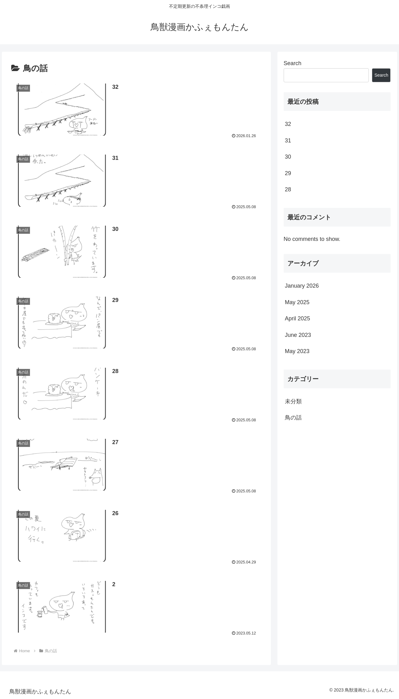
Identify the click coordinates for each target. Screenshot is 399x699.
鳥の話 (293, 417)
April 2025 (297, 318)
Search (292, 63)
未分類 (293, 401)
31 (288, 140)
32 (288, 124)
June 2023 (298, 335)
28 (288, 189)
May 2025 (297, 302)
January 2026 (302, 286)
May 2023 (297, 351)
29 (288, 173)
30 (288, 157)
